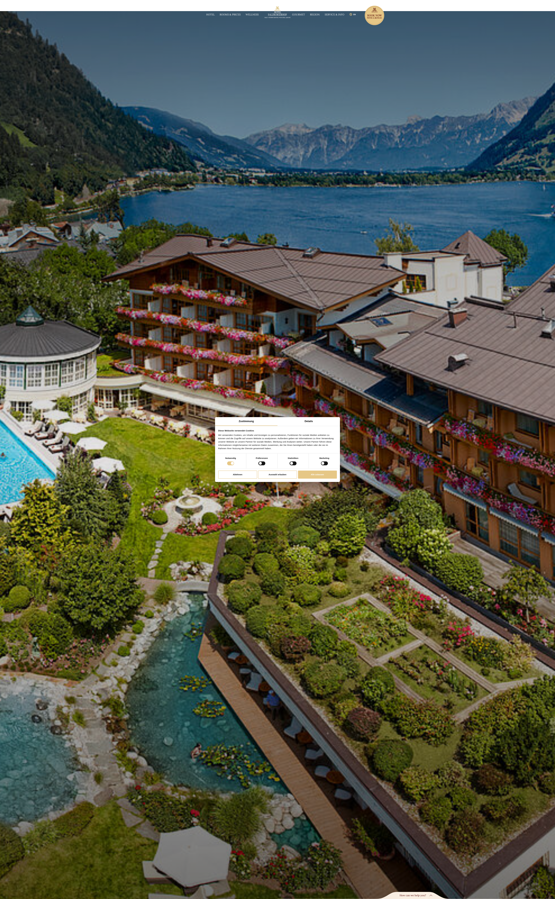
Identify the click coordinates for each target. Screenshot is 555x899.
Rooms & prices (230, 14)
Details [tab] (309, 421)
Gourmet (298, 14)
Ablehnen (237, 474)
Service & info (334, 14)
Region (315, 14)
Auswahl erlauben (277, 474)
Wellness (252, 14)
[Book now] (374, 16)
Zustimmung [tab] (246, 421)
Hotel (210, 14)
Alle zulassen (317, 474)
